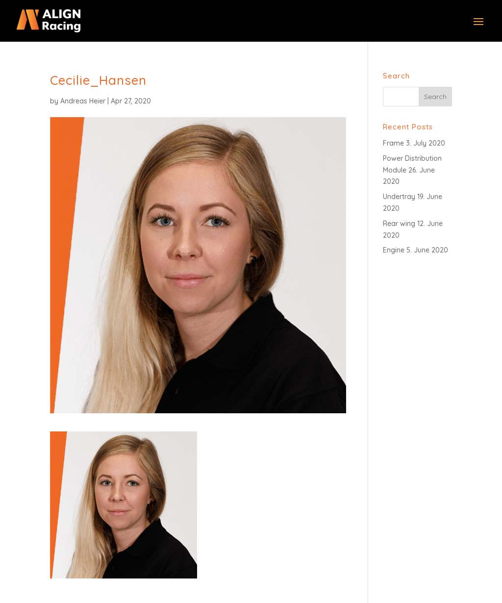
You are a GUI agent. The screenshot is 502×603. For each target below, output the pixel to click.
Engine (393, 250)
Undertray (399, 196)
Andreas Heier (82, 101)
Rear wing (399, 223)
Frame (393, 143)
